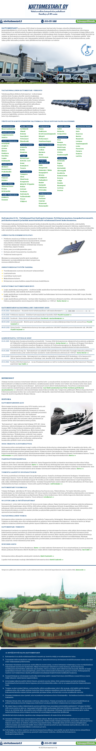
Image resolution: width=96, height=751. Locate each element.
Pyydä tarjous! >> (65, 315)
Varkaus (42, 198)
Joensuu (42, 147)
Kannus (5, 200)
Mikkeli (5, 167)
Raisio (78, 136)
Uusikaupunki (82, 144)
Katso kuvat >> (63, 301)
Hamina (23, 152)
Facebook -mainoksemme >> (52, 318)
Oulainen (43, 187)
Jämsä (22, 131)
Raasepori (61, 185)
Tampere (24, 174)
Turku (78, 129)
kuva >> (35, 464)
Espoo (59, 163)
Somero (79, 153)
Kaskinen (43, 131)
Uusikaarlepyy (45, 141)
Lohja (59, 180)
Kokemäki (61, 150)
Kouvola (23, 147)
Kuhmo (5, 180)
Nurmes (42, 152)
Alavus (4, 148)
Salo (78, 131)
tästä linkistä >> (47, 556)
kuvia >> (72, 455)
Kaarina (79, 134)
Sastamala (24, 194)
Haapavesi (43, 168)
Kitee (41, 155)
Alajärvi (5, 146)
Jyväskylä (24, 129)
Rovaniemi (24, 158)
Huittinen (61, 147)
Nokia (22, 186)
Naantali (79, 139)
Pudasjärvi (43, 180)
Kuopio (42, 196)
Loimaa (79, 141)
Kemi (22, 163)
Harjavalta (61, 145)
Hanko (60, 183)
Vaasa (41, 129)
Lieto (78, 146)
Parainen (80, 149)
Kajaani (5, 178)
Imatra (4, 137)
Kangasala (24, 181)
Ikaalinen (24, 179)
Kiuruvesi (43, 203)
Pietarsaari (43, 139)
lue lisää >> (87, 550)
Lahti (59, 129)
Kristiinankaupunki (47, 134)
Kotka (22, 150)
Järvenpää (61, 171)
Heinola (60, 131)
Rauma (60, 142)
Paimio (79, 151)
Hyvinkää (61, 168)
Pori (59, 140)
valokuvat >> (49, 497)
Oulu (41, 165)
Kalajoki (42, 185)
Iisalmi (42, 201)
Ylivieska (43, 190)
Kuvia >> (80, 468)
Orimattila (61, 134)
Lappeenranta (7, 135)
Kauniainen (62, 175)
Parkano (23, 191)
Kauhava (5, 153)
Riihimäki (6, 191)
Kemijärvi (24, 166)
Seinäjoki (6, 143)
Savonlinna (6, 169)
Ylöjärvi (23, 201)
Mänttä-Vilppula (27, 184)
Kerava (60, 178)
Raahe (41, 182)
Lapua (4, 158)
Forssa (4, 189)
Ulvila (60, 152)
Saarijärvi (24, 136)
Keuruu (23, 134)
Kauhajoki (6, 161)
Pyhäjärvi (43, 177)
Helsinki (61, 161)
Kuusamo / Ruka (45, 170)
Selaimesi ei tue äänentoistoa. (78, 311)
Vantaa (60, 166)
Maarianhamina (8, 129)
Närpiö (42, 136)
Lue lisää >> (23, 364)
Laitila (79, 156)
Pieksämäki (7, 172)
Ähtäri (4, 151)
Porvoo (60, 190)
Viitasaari (24, 139)
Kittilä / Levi (25, 161)
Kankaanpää (62, 155)
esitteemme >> (8, 455)
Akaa (22, 177)
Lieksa (41, 150)
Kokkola (5, 197)
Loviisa (60, 188)
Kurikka (5, 156)
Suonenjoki (43, 206)
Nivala (41, 175)
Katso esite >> (80, 570)
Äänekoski (24, 141)
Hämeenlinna (7, 186)
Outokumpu (43, 157)
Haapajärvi (43, 173)
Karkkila (61, 173)
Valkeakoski (25, 196)
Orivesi (23, 189)
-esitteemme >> (56, 484)
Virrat (22, 199)
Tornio (23, 168)
